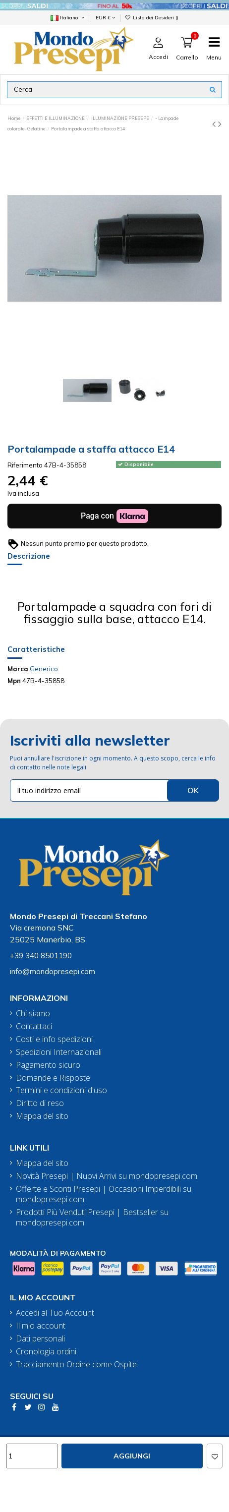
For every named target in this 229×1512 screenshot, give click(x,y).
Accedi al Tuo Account (55, 1313)
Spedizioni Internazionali (59, 1052)
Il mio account (40, 1326)
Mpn (14, 681)
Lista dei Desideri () (151, 17)
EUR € (105, 17)
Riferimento (25, 465)
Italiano (68, 17)
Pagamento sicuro (48, 1065)
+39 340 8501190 (41, 955)
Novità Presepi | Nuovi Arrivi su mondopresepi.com (106, 1176)
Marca (17, 669)
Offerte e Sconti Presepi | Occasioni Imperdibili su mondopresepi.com (103, 1194)
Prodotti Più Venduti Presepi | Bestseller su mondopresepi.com (92, 1217)
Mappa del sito (42, 1116)
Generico (44, 669)
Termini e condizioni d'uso (61, 1090)
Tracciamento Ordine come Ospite (76, 1364)
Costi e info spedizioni (54, 1039)
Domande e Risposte (53, 1078)
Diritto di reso (40, 1103)
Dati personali (40, 1339)
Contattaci (34, 1026)
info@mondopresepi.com (52, 971)
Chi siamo (33, 1013)
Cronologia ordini (46, 1351)
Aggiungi (132, 1456)
